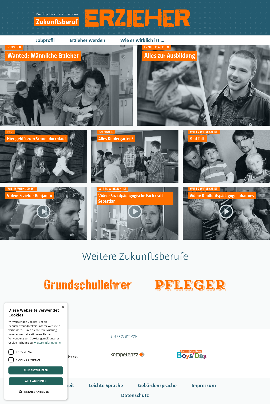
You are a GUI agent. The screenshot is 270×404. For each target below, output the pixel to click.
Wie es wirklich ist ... (142, 40)
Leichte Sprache (106, 385)
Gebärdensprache (157, 385)
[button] (35, 392)
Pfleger (190, 285)
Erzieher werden (87, 40)
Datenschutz (135, 395)
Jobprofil (45, 40)
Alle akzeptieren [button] (35, 370)
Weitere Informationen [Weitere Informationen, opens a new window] (48, 343)
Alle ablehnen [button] (36, 381)
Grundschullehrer (88, 284)
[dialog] (36, 351)
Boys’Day (48, 14)
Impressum (204, 385)
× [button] (62, 307)
